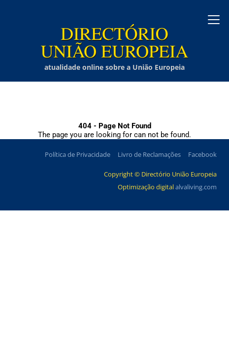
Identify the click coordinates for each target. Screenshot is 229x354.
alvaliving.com (196, 186)
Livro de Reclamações (149, 154)
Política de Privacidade (77, 154)
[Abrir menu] (213, 19)
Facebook (202, 154)
